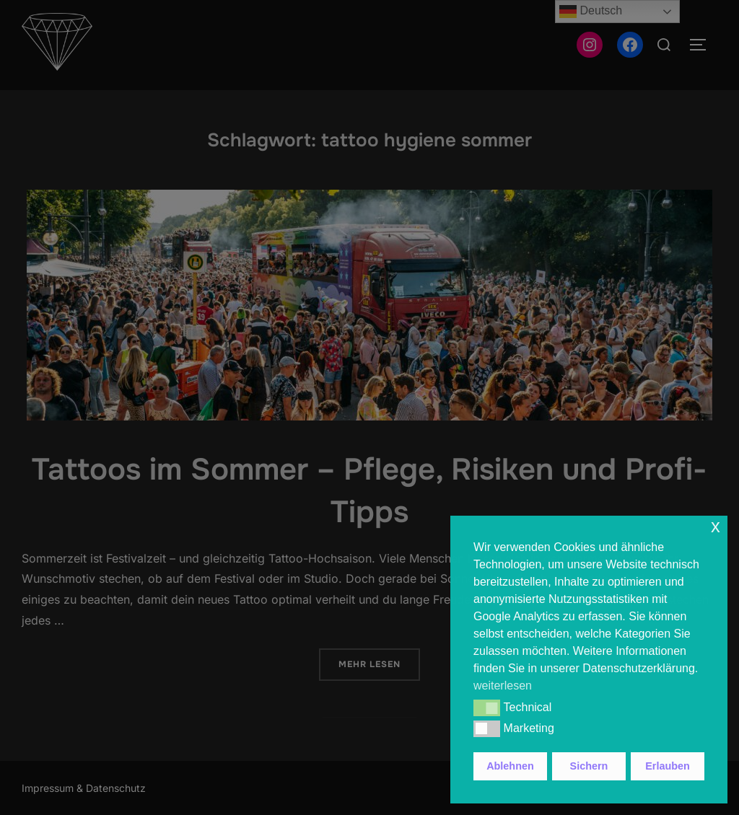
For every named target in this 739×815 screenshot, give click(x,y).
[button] (486, 707)
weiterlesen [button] (502, 685)
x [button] (715, 526)
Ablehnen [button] (510, 766)
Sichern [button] (589, 766)
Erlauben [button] (667, 766)
